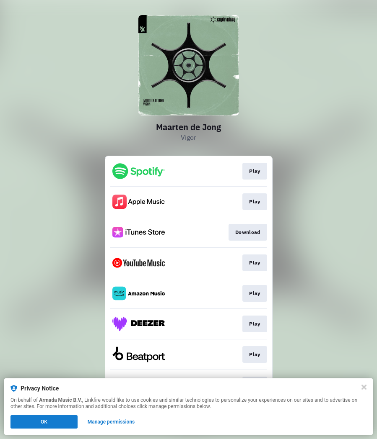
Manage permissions (111, 422)
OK (44, 422)
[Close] (364, 387)
